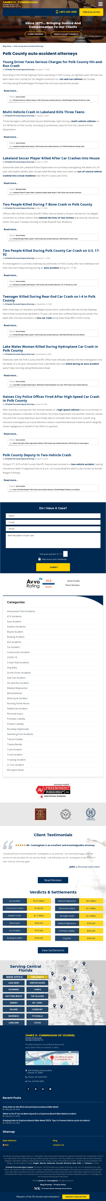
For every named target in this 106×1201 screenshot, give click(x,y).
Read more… (11, 90)
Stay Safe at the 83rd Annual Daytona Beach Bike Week (53, 1108)
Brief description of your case (53, 540)
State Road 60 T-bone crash (69, 239)
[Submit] (53, 567)
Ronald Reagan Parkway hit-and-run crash (76, 100)
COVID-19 (12, 657)
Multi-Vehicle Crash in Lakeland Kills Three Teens (43, 112)
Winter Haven (37, 982)
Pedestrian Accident (17, 708)
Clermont (37, 1009)
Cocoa (37, 1022)
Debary (13, 1002)
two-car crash (44, 317)
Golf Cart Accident (16, 677)
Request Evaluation (76, 1196)
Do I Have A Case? (53, 508)
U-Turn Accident (15, 764)
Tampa (37, 989)
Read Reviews (53, 880)
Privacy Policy (60, 1184)
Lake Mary (13, 982)
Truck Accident (14, 754)
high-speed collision (68, 409)
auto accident (51, 267)
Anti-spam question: (48, 554)
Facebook (28, 1089)
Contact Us (58, 1145)
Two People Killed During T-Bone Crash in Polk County (47, 204)
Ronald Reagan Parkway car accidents (67, 489)
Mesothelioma (14, 693)
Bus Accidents (14, 642)
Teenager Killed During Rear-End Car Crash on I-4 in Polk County (49, 298)
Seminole (51, 1163)
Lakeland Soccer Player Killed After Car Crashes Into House (51, 158)
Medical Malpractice (17, 688)
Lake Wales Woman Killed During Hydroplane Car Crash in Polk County (50, 348)
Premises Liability (16, 718)
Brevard (67, 1163)
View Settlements (53, 950)
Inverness (13, 1016)
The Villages (37, 996)
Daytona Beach (13, 996)
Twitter (36, 1089)
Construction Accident (18, 652)
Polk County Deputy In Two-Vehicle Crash (37, 455)
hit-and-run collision (71, 79)
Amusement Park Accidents (21, 611)
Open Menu (100, 4)
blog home (7, 46)
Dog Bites (12, 667)
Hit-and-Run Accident (18, 683)
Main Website (9, 1140)
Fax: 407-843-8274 (34, 1081)
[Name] (53, 515)
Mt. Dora (37, 1002)
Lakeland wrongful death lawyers (24, 146)
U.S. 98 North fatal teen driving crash (72, 146)
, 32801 (39, 1071)
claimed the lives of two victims (56, 217)
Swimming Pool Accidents (20, 734)
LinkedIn (43, 1089)
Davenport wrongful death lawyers (24, 285)
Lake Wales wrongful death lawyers (24, 385)
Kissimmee (14, 989)
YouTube (50, 1089)
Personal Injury (15, 713)
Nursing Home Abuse (18, 703)
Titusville (37, 1016)
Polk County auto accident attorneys (49, 100)
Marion (43, 1163)
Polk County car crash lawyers (79, 443)
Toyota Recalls (14, 744)
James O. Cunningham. (48, 1180)
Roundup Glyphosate (18, 729)
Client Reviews (35, 34)
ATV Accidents (14, 616)
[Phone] (53, 528)
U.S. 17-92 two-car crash (69, 285)
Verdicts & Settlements (66, 34)
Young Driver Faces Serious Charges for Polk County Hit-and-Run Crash (53, 63)
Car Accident (13, 647)
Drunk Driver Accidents (19, 672)
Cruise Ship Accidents (18, 662)
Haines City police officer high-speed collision (28, 443)
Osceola (59, 1163)
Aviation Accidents (16, 626)
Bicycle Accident (15, 631)
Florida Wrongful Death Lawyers (23, 239)
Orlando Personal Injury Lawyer (19, 1167)
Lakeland (14, 1022)
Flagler (36, 1163)
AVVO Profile (73, 581)
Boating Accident (15, 636)
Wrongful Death (21, 189)
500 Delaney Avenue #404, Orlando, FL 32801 (52, 1058)
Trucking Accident (16, 759)
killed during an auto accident (82, 363)
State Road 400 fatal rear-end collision (72, 335)
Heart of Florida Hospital (21, 489)
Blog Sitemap (46, 1184)
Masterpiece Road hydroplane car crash (50, 385)
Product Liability (15, 724)
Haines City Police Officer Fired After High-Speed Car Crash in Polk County (51, 398)
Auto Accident (20, 97)
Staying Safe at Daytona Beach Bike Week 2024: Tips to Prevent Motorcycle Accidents (53, 1121)
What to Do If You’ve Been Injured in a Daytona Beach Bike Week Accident (53, 1114)
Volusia (88, 1163)
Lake (74, 1163)
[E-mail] (53, 522)
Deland (14, 1009)
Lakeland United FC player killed (23, 192)
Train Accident (14, 749)
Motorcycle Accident (17, 698)
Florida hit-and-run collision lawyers (25, 100)
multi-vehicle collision (83, 121)
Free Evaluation (91, 12)
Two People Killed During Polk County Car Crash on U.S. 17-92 (51, 252)
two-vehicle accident (82, 464)
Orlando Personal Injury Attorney (19, 69)
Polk (79, 1163)
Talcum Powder (15, 739)
